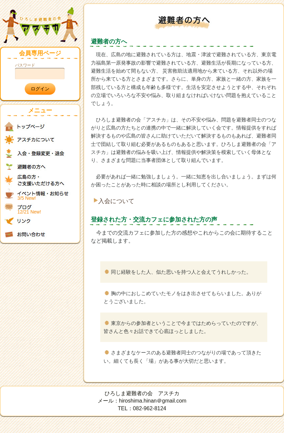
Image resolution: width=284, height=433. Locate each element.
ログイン (40, 88)
